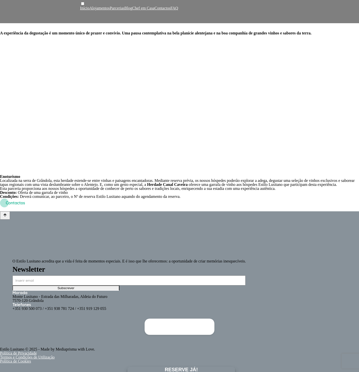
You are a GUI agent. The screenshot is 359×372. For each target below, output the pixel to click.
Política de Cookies (15, 361)
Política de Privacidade (18, 353)
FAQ (174, 8)
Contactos (163, 8)
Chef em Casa (143, 8)
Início (84, 8)
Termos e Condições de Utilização (27, 357)
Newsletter (28, 269)
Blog (128, 8)
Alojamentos (99, 8)
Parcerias (117, 8)
